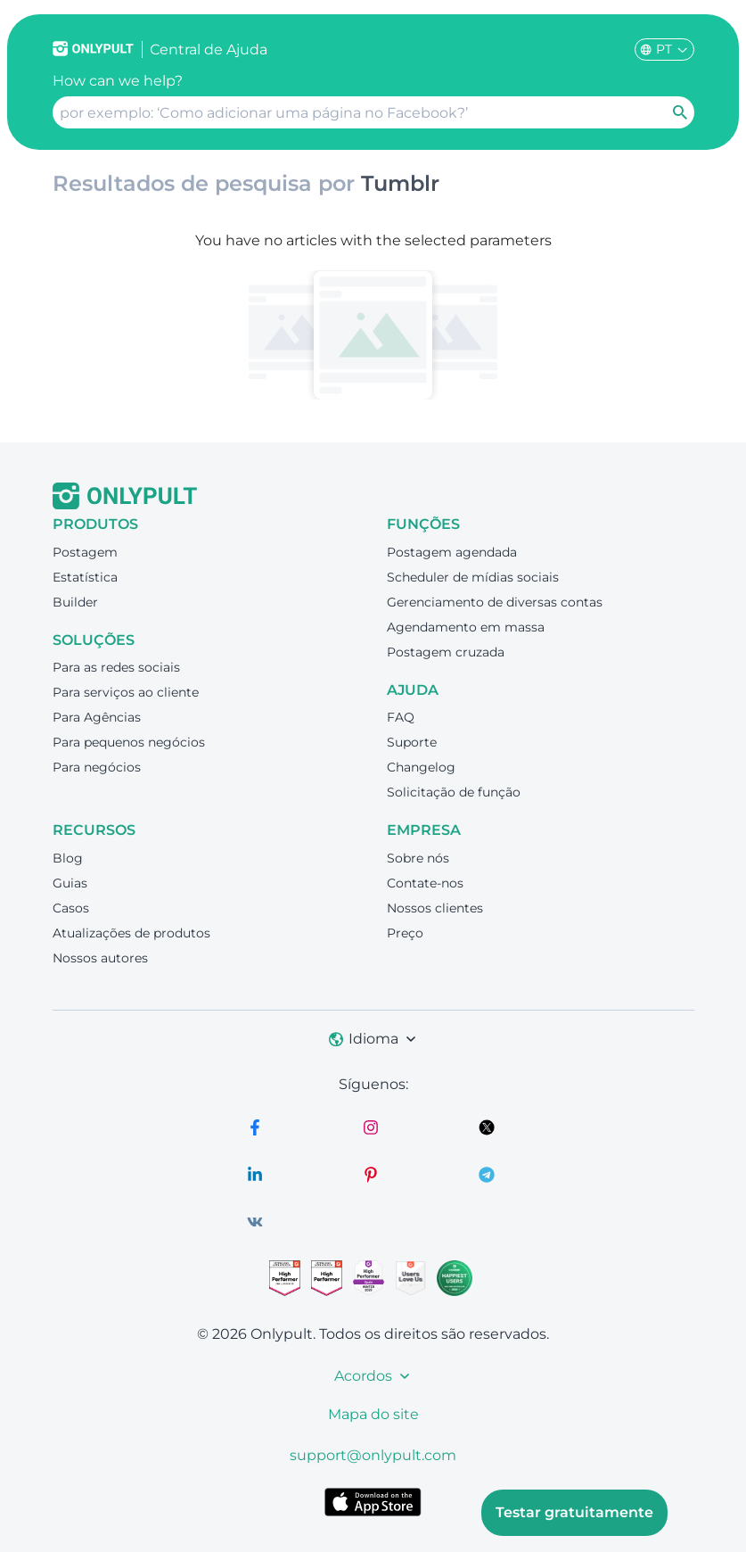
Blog (68, 858)
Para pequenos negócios (129, 742)
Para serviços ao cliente (126, 692)
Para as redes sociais (116, 667)
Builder (75, 602)
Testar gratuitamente (574, 1512)
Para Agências (97, 717)
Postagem (85, 552)
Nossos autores (100, 958)
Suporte (412, 742)
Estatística (85, 577)
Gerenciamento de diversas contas (495, 602)
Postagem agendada (452, 552)
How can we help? (118, 80)
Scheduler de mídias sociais (473, 577)
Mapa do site (373, 1414)
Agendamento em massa (466, 627)
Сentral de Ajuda (208, 49)
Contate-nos (425, 883)
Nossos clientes (435, 908)
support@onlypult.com (373, 1455)
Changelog (421, 767)
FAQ (400, 717)
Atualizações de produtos (131, 933)
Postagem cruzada (445, 652)
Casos (71, 908)
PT (664, 49)
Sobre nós (418, 858)
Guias (70, 883)
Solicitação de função (454, 792)
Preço (405, 933)
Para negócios (97, 767)
